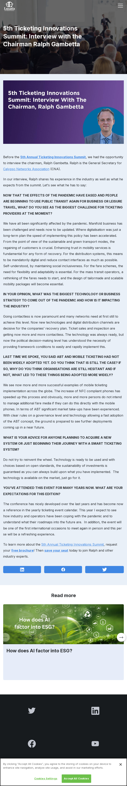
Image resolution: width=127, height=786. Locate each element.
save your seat (56, 550)
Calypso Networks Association (26, 169)
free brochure (22, 550)
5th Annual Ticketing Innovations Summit (53, 157)
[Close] (120, 768)
